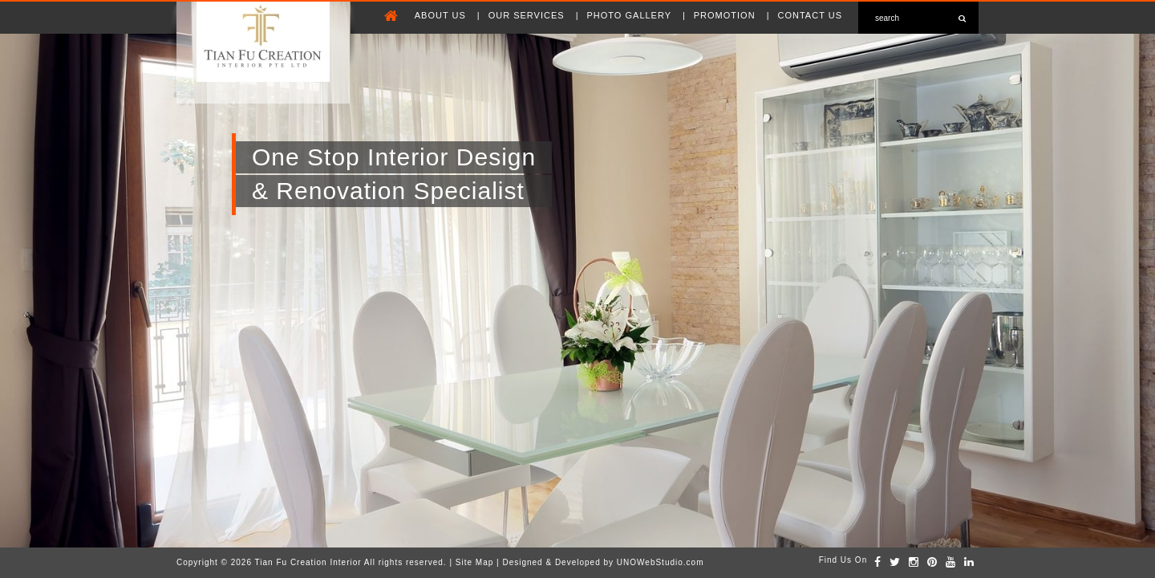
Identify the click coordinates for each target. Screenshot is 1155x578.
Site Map (474, 562)
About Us (442, 15)
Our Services (528, 15)
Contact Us (810, 15)
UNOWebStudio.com (660, 562)
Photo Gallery (631, 15)
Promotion (726, 15)
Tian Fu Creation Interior (308, 562)
